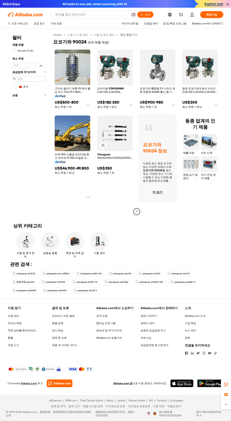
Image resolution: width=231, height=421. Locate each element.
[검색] (145, 15)
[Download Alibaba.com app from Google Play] (210, 383)
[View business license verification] (149, 414)
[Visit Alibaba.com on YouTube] (209, 353)
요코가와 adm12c (24, 282)
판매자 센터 (148, 323)
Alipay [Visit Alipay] (109, 400)
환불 (10, 337)
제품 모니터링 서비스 (64, 345)
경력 (187, 337)
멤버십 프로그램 (106, 323)
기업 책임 (190, 323)
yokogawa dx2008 (24, 290)
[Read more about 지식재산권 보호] (114, 406)
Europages (176, 400)
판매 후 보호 (59, 337)
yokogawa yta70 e (85, 290)
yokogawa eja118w (116, 282)
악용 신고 (13, 345)
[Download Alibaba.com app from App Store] (181, 383)
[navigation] (29, 124)
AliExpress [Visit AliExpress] (55, 400)
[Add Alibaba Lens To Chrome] (59, 383)
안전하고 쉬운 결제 (63, 315)
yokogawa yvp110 (120, 273)
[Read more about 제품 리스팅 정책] (92, 406)
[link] (226, 384)
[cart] (181, 15)
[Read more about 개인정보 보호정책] (138, 406)
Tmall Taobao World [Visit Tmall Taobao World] (91, 400)
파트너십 (146, 337)
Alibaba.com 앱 (122, 383)
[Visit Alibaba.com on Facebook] (186, 353)
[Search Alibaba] (91, 14)
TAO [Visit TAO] (150, 400)
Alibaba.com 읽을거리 (109, 337)
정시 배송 (57, 330)
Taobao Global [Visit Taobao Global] (136, 400)
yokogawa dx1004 (54, 290)
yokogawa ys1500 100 (149, 282)
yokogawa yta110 (179, 273)
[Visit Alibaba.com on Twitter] (198, 353)
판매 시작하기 (149, 315)
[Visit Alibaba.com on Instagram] (204, 353)
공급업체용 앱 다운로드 (155, 345)
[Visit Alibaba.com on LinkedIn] (192, 353)
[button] (133, 14)
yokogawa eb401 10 (85, 282)
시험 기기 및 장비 (78, 34)
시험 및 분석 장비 (104, 34)
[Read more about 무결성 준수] (173, 406)
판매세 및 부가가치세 (109, 330)
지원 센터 (13, 315)
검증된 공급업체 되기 (153, 330)
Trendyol (162, 400)
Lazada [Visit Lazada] (121, 400)
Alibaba (57, 34)
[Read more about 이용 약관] (157, 406)
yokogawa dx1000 (53, 282)
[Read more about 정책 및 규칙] (58, 406)
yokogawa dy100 (149, 273)
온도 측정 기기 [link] (129, 34)
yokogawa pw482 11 (182, 282)
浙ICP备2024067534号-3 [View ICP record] (208, 413)
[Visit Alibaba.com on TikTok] (215, 353)
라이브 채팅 (15, 323)
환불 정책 (57, 323)
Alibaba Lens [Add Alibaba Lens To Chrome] (29, 383)
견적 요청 (102, 315)
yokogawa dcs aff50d (55, 273)
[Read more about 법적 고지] (73, 406)
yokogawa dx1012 (24, 273)
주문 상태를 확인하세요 (22, 330)
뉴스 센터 (190, 330)
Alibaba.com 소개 (195, 315)
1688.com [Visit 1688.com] (71, 400)
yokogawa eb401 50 (89, 273)
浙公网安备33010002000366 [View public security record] (170, 413)
